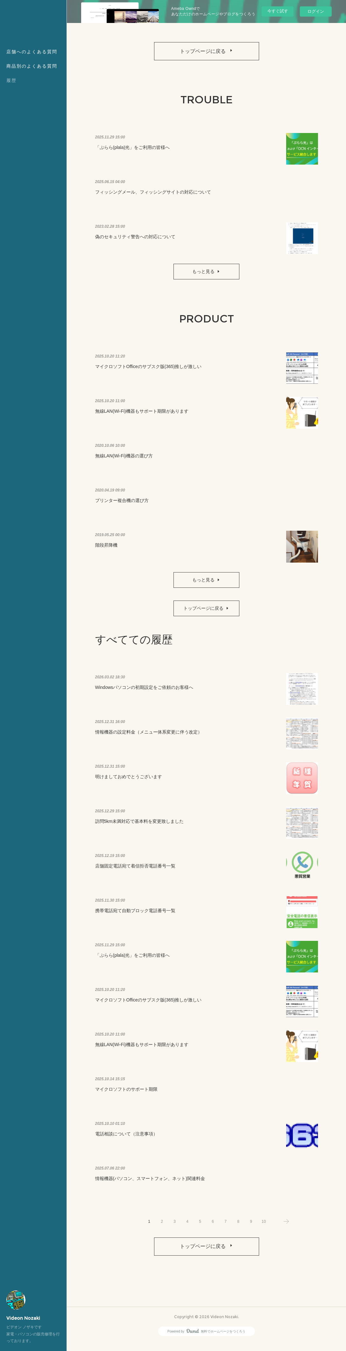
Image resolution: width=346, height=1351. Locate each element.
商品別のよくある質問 (31, 66)
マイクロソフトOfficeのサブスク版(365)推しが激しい (148, 370)
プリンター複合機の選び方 (122, 504)
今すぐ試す (277, 11)
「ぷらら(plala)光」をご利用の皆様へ (132, 151)
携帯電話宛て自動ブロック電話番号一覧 (135, 914)
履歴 (11, 80)
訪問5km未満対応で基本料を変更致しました (139, 825)
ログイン (315, 11)
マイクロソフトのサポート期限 (126, 1093)
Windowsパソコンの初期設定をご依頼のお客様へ (144, 691)
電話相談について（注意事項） (126, 1138)
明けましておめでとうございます (128, 780)
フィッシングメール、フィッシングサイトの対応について (153, 196)
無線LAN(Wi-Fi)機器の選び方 (124, 459)
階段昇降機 (106, 549)
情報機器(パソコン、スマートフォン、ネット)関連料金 (150, 1182)
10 (264, 1225)
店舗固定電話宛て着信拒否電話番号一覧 (135, 870)
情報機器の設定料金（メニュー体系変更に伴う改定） (148, 736)
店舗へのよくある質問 (31, 52)
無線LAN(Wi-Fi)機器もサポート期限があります (141, 415)
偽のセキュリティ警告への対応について (135, 240)
